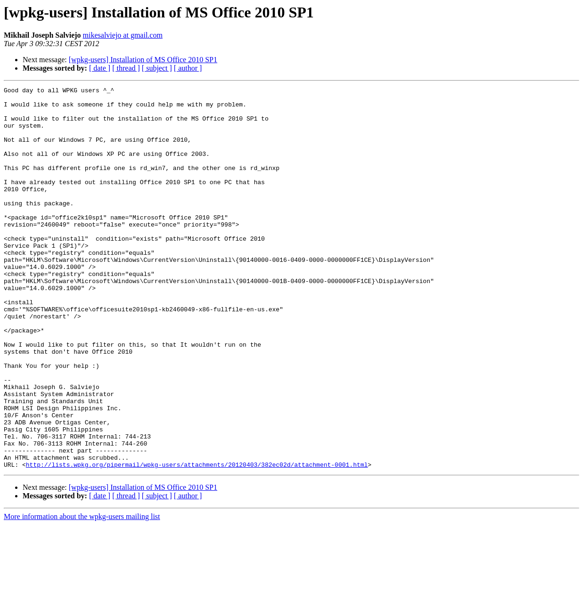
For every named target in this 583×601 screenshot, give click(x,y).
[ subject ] (157, 68)
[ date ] (99, 68)
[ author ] (188, 68)
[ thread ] (126, 68)
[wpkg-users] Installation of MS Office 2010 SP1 (143, 60)
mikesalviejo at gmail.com (123, 35)
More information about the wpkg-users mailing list (82, 593)
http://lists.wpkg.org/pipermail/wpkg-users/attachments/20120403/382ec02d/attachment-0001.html (197, 540)
